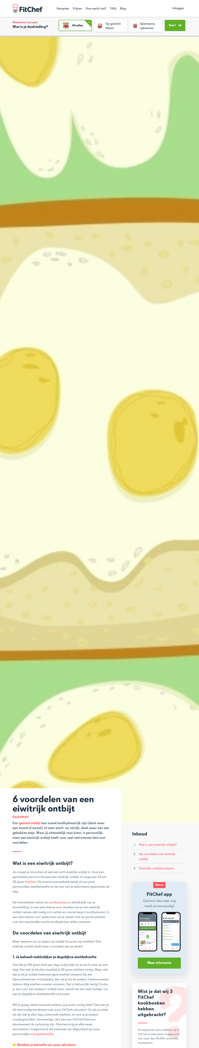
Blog (123, 8)
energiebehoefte (42, 1034)
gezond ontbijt (30, 823)
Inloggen (178, 8)
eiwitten (30, 882)
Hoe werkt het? (96, 8)
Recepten (63, 8)
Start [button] (175, 25)
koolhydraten (58, 902)
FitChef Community (27, 8)
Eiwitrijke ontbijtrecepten (156, 868)
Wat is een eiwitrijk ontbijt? (158, 844)
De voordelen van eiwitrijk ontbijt (157, 856)
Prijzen (77, 8)
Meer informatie (159, 963)
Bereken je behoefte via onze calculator (46, 1045)
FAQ (113, 8)
